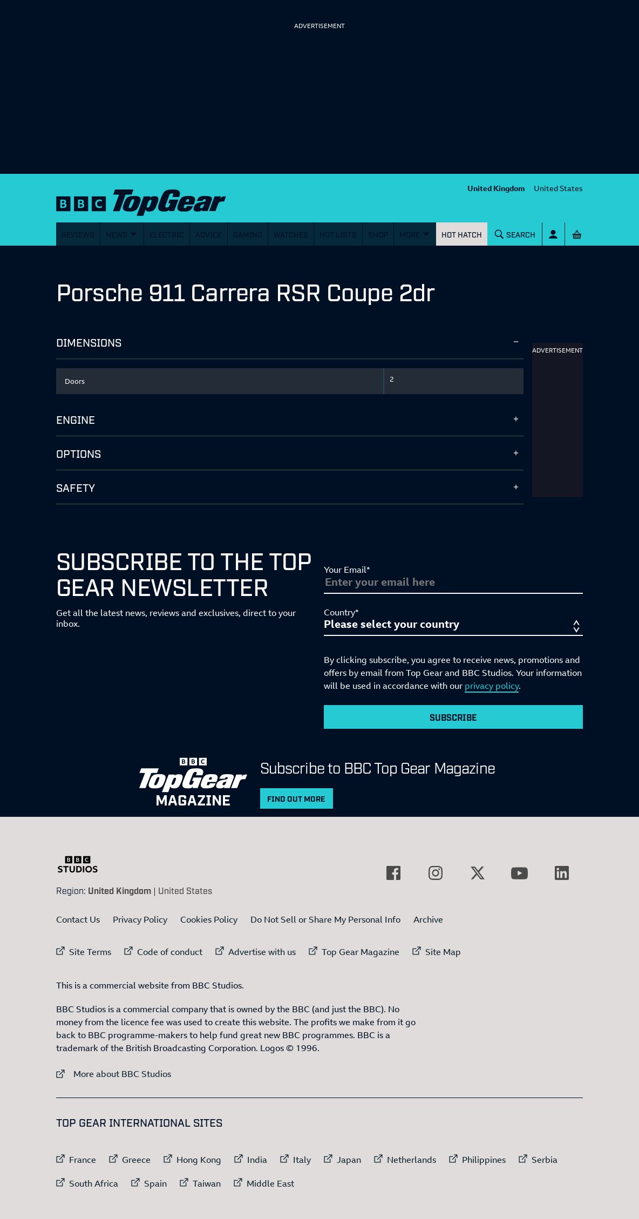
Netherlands (411, 1159)
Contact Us (78, 919)
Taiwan (207, 1183)
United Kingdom (496, 188)
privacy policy (492, 686)
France (82, 1159)
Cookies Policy (208, 919)
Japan (349, 1159)
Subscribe (453, 717)
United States (558, 188)
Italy (302, 1159)
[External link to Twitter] (477, 873)
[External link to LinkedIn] (562, 873)
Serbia (545, 1159)
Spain (155, 1183)
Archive (428, 919)
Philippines (484, 1159)
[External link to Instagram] (435, 873)
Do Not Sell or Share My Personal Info (325, 919)
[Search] (515, 234)
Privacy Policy (140, 919)
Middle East (270, 1183)
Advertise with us (262, 951)
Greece (136, 1159)
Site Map (443, 951)
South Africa (93, 1183)
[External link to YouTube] (519, 873)
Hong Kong (198, 1159)
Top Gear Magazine (360, 951)
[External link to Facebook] (393, 873)
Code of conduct (169, 951)
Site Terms (90, 951)
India (257, 1159)
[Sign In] (553, 234)
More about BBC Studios (113, 1073)
